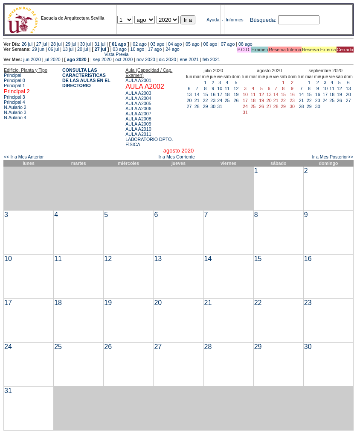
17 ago (155, 49)
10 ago (138, 49)
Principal (12, 75)
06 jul (53, 49)
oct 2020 (124, 59)
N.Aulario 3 (15, 112)
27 (189, 106)
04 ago (175, 44)
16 (212, 94)
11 (227, 88)
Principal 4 (14, 102)
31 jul (100, 44)
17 (219, 94)
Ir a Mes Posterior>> (332, 156)
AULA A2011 (138, 134)
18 (227, 94)
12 (236, 88)
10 (219, 88)
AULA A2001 (138, 80)
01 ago (119, 44)
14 (197, 94)
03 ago (158, 44)
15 (205, 94)
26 (236, 100)
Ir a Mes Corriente (177, 156)
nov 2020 (145, 59)
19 (236, 94)
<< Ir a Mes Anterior (24, 156)
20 (189, 100)
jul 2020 (52, 59)
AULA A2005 (138, 103)
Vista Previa (66, 54)
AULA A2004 (138, 98)
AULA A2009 (138, 123)
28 (197, 106)
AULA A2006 (138, 108)
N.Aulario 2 (15, 107)
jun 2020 (32, 59)
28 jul (56, 44)
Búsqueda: (263, 20)
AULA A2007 (138, 113)
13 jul (68, 49)
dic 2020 (167, 59)
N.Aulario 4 (15, 117)
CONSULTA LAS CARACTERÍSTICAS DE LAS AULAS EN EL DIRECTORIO (86, 77)
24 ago (172, 49)
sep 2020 (102, 59)
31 (219, 106)
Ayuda (212, 19)
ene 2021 (189, 59)
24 (219, 100)
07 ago (228, 44)
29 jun (38, 49)
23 (212, 100)
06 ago (210, 44)
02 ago (140, 44)
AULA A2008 (138, 118)
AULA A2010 (138, 129)
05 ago (193, 44)
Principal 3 (14, 97)
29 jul (70, 44)
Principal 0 (14, 80)
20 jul (82, 49)
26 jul (27, 44)
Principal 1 (14, 85)
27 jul (41, 44)
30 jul (85, 44)
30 (212, 106)
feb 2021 (211, 59)
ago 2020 (77, 59)
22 (205, 100)
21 (197, 100)
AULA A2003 (138, 93)
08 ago (245, 44)
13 (189, 94)
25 (227, 100)
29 (205, 106)
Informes (234, 19)
